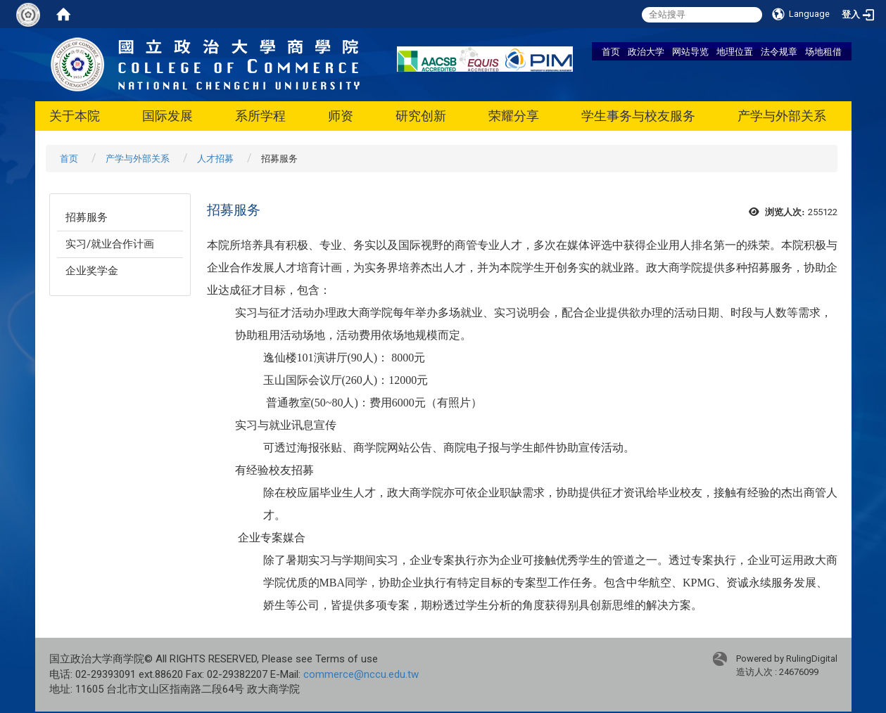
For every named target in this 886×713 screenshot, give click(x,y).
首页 (611, 51)
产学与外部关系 (782, 115)
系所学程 (260, 115)
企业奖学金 (91, 270)
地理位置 (734, 51)
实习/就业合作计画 (109, 244)
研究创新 (420, 115)
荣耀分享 (513, 115)
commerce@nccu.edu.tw (361, 674)
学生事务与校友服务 (638, 115)
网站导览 (690, 51)
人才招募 (215, 158)
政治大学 (646, 51)
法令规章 (779, 51)
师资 (340, 115)
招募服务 (86, 217)
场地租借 (823, 51)
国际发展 (167, 115)
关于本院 (74, 115)
